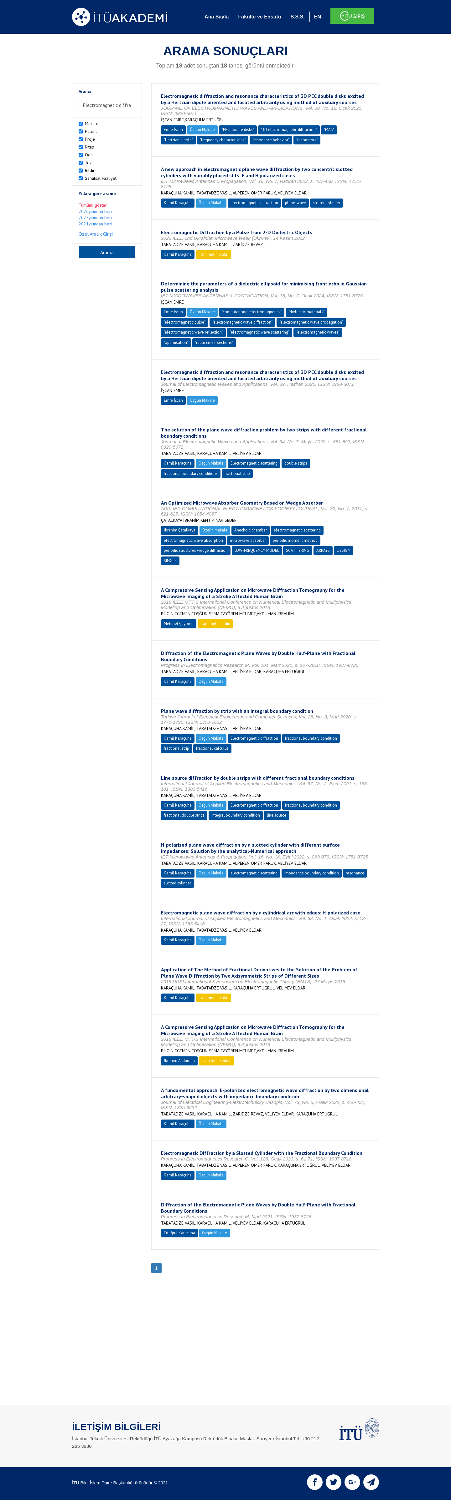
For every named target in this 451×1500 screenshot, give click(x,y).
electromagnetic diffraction (254, 202)
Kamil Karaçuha (178, 202)
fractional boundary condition (311, 738)
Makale (91, 123)
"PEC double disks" (238, 129)
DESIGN (343, 550)
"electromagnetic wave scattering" (259, 332)
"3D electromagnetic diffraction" (289, 129)
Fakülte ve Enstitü (259, 16)
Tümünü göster (93, 205)
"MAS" (329, 129)
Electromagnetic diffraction (254, 738)
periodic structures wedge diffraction (196, 550)
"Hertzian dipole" (178, 140)
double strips (295, 463)
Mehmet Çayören (179, 623)
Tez (88, 162)
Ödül (89, 155)
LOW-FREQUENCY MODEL (257, 550)
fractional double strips (184, 815)
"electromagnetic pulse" (184, 322)
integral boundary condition (235, 815)
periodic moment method (295, 540)
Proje (90, 139)
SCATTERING (297, 550)
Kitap (89, 147)
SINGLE (170, 560)
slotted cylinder (326, 202)
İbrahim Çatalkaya (179, 530)
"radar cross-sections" (214, 342)
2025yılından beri (95, 217)
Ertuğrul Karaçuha (179, 1233)
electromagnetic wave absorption (193, 540)
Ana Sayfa (217, 16)
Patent (91, 131)
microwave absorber (248, 540)
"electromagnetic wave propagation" (311, 322)
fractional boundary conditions (191, 473)
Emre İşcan (173, 129)
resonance (355, 873)
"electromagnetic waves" (318, 332)
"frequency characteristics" (223, 140)
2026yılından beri (95, 211)
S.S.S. (297, 16)
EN (317, 16)
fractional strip (237, 473)
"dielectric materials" (306, 312)
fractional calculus (212, 748)
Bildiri (90, 170)
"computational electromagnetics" (252, 312)
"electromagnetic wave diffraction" (242, 322)
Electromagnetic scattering (254, 463)
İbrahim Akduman (179, 1060)
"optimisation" (176, 342)
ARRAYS (323, 550)
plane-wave (295, 202)
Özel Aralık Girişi (96, 234)
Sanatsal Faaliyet (101, 178)
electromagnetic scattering (297, 530)
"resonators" (307, 140)
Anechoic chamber (250, 530)
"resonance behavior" (270, 140)
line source (276, 815)
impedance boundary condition (311, 873)
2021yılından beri (95, 224)
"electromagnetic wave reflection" (193, 332)
